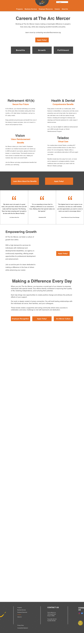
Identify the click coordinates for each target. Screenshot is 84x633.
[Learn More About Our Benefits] (25, 181)
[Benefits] (20, 50)
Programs (19, 607)
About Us (19, 617)
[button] (19, 9)
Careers (19, 614)
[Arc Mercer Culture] (63, 318)
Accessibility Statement (22, 628)
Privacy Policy (20, 625)
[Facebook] (82, 613)
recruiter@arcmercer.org (52, 32)
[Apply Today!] (42, 40)
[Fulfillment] (63, 50)
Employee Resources (22, 612)
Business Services (21, 610)
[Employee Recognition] (20, 318)
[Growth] (42, 50)
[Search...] (62, 2)
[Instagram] (79, 613)
